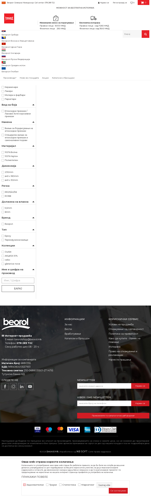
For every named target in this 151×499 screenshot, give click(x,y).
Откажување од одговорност (126, 371)
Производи (16, 45)
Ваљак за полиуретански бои (17, 60)
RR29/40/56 (11, 235)
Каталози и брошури (77, 381)
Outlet (8, 294)
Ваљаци (63, 45)
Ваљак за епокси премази (17, 74)
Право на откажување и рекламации (123, 396)
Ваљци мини (10, 101)
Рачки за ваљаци (12, 109)
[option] (75, 7)
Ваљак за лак (10, 66)
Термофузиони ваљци (16, 282)
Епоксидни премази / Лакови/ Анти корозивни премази (18, 156)
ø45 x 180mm (12, 219)
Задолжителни (35, 485)
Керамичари (11, 130)
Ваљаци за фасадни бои (16, 89)
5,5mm (8, 251)
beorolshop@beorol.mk (28, 382)
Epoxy (8, 278)
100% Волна (11, 195)
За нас (68, 367)
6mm (7, 255)
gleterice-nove (12, 306)
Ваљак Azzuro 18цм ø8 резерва (52, 108)
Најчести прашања (120, 402)
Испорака (114, 389)
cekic (7, 302)
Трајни (53, 485)
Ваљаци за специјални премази (13, 95)
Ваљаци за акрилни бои (16, 78)
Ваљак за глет (10, 70)
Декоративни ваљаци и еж (17, 113)
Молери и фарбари (15, 138)
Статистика (69, 485)
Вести (68, 371)
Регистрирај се (120, 2)
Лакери (9, 134)
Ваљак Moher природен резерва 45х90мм (80, 109)
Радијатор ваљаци (13, 105)
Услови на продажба (121, 367)
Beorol (5, 45)
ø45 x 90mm (11, 223)
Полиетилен (11, 203)
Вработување (73, 376)
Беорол (9, 267)
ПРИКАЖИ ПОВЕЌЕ (34, 476)
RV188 (8, 239)
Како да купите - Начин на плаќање (124, 383)
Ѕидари (9, 126)
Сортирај (118, 56)
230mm (9, 215)
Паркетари (10, 142)
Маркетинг (87, 485)
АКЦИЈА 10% (11, 298)
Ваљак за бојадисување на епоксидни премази (19, 172)
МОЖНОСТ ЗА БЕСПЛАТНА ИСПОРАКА (75, 8)
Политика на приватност (123, 376)
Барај (18, 331)
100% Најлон (11, 199)
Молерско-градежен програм (41, 45)
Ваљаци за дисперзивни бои (17, 84)
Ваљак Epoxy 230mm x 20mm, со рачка (109, 109)
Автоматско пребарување (94, 56)
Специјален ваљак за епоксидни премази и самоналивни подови (16, 180)
